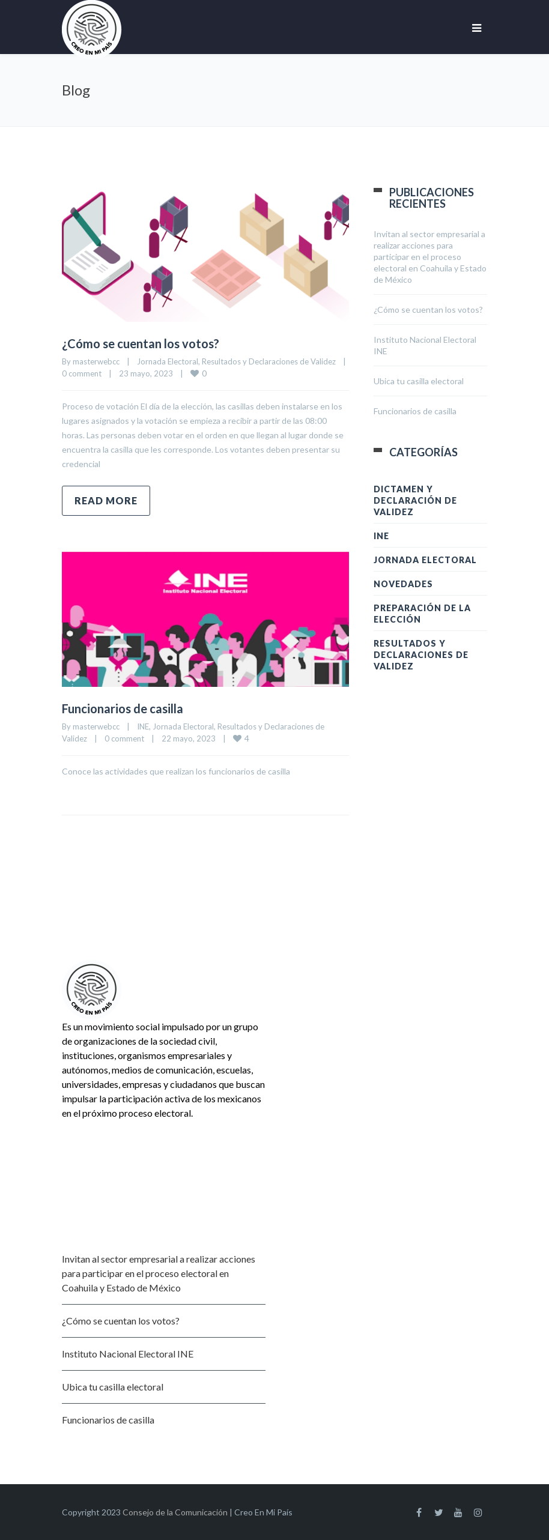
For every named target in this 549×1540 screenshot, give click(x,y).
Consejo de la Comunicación (175, 1512)
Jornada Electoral (167, 361)
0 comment (82, 373)
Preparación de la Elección (422, 613)
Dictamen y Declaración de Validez (415, 500)
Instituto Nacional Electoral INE (127, 1353)
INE (143, 726)
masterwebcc (96, 361)
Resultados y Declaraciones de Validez (269, 361)
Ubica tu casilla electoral (419, 381)
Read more (106, 500)
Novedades (403, 584)
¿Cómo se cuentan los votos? (140, 343)
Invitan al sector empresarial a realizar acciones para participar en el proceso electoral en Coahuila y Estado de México (430, 257)
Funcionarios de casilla (122, 708)
